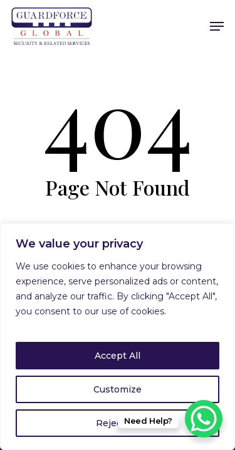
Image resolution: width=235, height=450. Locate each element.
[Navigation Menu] (217, 26)
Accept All (117, 355)
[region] (117, 336)
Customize (117, 389)
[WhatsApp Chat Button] (203, 419)
